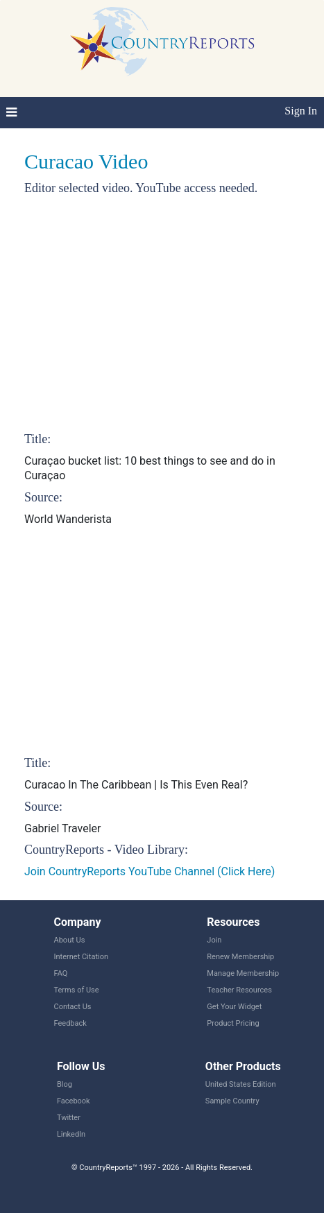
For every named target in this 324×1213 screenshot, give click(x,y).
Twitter (68, 1117)
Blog (64, 1084)
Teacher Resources (239, 990)
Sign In (300, 111)
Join (214, 940)
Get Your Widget (234, 1006)
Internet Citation (81, 956)
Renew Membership (240, 956)
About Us (69, 940)
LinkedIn (71, 1134)
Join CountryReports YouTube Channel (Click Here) (149, 871)
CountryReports (162, 41)
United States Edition (240, 1084)
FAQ (61, 973)
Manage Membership (243, 973)
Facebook (73, 1101)
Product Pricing (233, 1023)
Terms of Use (76, 990)
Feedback (70, 1023)
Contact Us (73, 1006)
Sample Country (232, 1101)
